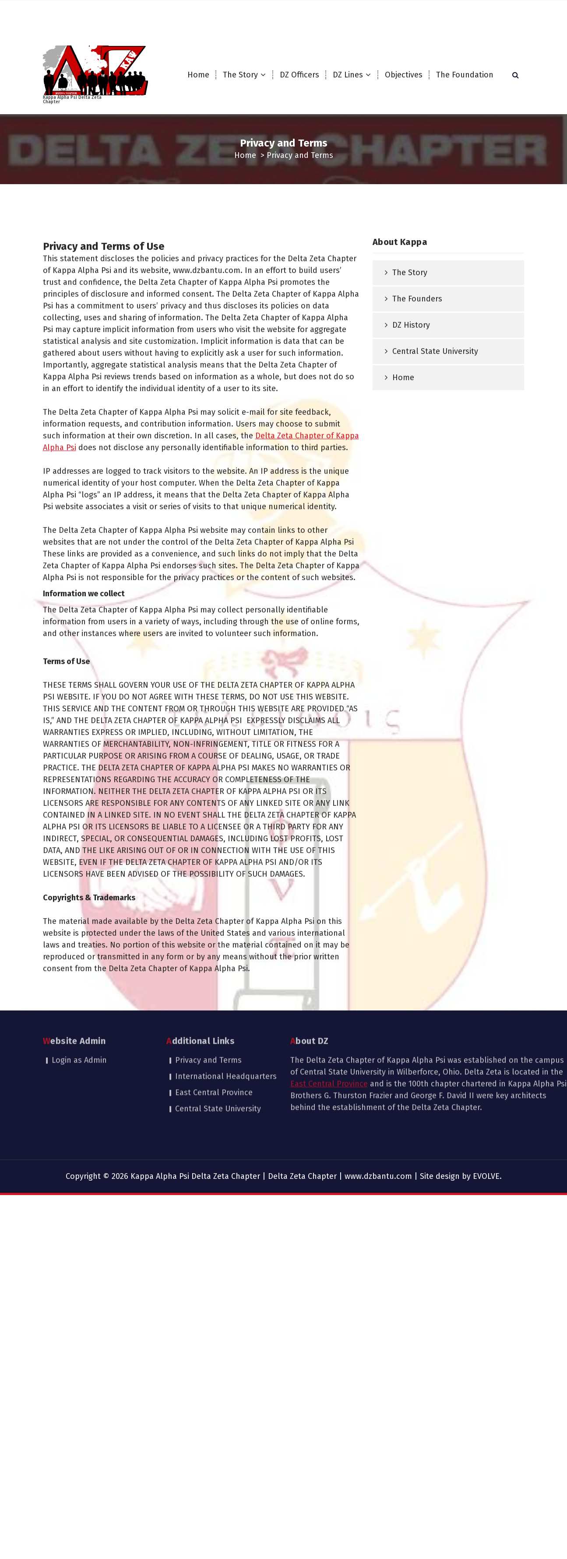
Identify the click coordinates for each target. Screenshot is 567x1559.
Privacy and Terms (208, 1020)
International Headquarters (226, 1037)
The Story (240, 75)
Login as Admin (79, 1020)
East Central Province (214, 1053)
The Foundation (464, 75)
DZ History (411, 404)
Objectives (404, 75)
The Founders (417, 378)
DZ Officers (299, 75)
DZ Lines (348, 75)
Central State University (435, 431)
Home (198, 75)
